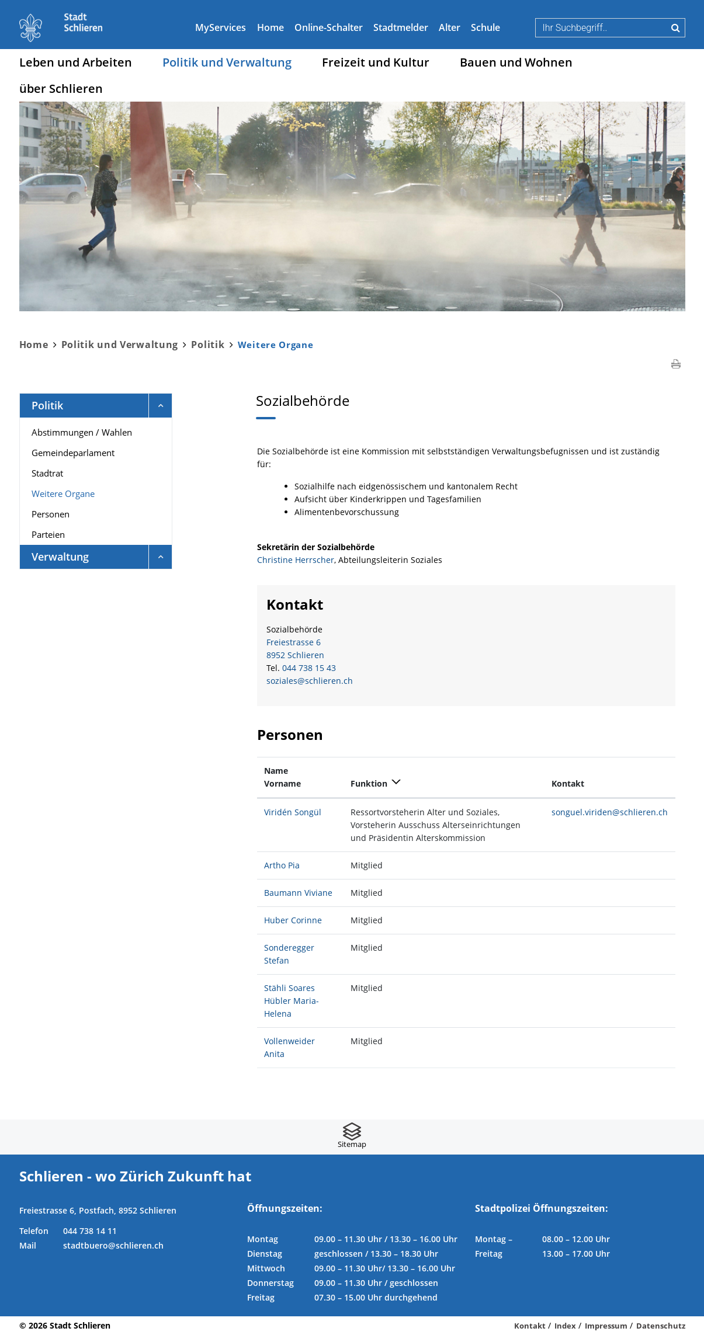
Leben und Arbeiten (75, 62)
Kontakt (530, 1325)
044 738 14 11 (90, 1230)
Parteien (48, 534)
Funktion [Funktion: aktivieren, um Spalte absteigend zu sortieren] (369, 783)
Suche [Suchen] (675, 27)
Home (270, 27)
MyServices (220, 27)
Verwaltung (60, 557)
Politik (47, 405)
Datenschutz (660, 1325)
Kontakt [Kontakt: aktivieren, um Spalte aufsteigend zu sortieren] (568, 783)
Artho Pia (282, 865)
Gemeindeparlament (73, 452)
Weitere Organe (88, 492)
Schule (485, 27)
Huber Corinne (293, 920)
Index (565, 1325)
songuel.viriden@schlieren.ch (610, 812)
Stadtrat (47, 473)
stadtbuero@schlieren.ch (113, 1245)
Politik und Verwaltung (227, 62)
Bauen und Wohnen (516, 62)
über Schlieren (61, 88)
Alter (449, 27)
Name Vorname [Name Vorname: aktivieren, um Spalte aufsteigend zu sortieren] (282, 777)
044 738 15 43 (309, 667)
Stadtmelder (400, 27)
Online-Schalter (328, 27)
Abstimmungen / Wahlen (82, 432)
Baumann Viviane (298, 892)
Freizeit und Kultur (375, 62)
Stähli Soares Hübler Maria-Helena (291, 1000)
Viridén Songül (292, 812)
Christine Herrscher (295, 559)
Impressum (606, 1325)
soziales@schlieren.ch (309, 680)
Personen (51, 514)
